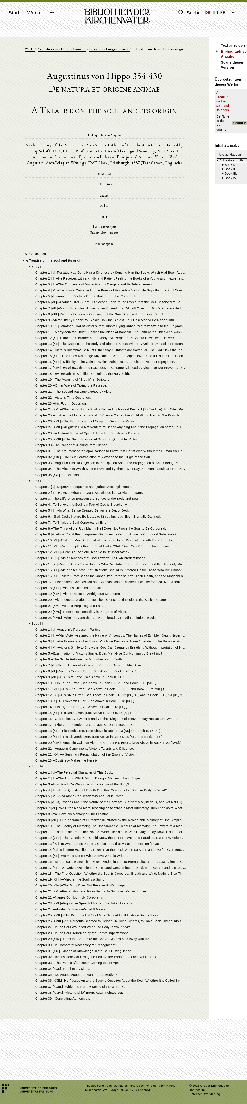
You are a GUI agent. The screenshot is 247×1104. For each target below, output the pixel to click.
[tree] (92, 668)
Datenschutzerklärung (204, 1094)
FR (223, 12)
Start (14, 13)
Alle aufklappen (207, 117)
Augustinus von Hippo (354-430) (60, 50)
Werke (34, 13)
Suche (189, 13)
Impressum (197, 1090)
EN (215, 12)
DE (208, 12)
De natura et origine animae (107, 50)
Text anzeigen (92, 253)
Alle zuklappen (34, 281)
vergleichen (234, 90)
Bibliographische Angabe (220, 51)
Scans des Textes (92, 259)
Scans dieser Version (216, 57)
